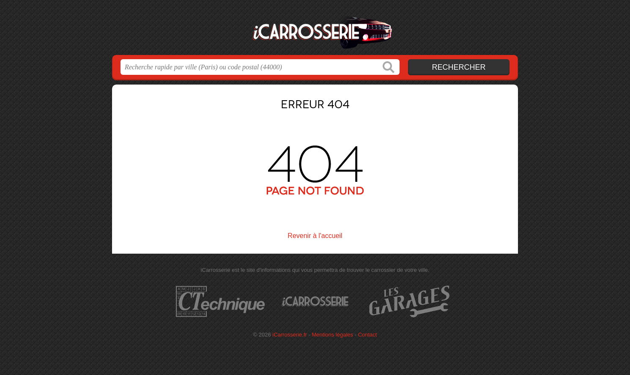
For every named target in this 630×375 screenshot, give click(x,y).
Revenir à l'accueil (315, 235)
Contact (367, 334)
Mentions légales (332, 334)
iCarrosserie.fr (315, 30)
